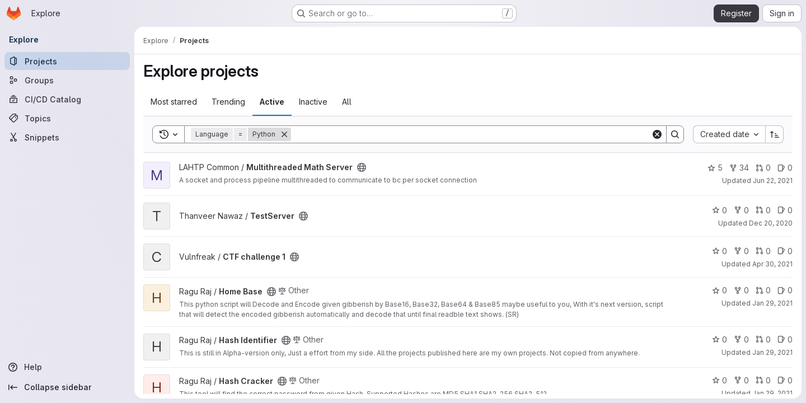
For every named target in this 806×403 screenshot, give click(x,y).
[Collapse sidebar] (67, 387)
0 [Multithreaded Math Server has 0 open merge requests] (763, 167)
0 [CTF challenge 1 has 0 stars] (719, 251)
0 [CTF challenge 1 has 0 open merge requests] (763, 251)
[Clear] (657, 134)
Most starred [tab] (174, 101)
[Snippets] (67, 137)
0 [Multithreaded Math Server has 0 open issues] (785, 167)
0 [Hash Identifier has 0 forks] (741, 339)
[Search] (471, 134)
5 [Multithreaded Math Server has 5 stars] (715, 167)
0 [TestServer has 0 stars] (719, 210)
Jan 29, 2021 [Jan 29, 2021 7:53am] (772, 303)
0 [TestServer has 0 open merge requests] (763, 210)
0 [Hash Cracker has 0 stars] (719, 380)
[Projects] (67, 61)
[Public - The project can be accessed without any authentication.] (361, 167)
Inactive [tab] (313, 101)
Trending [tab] (228, 101)
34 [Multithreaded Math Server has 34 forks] (739, 167)
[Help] (67, 367)
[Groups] (67, 80)
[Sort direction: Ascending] (775, 134)
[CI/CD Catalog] (67, 99)
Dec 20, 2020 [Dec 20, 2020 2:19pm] (771, 223)
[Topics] (67, 118)
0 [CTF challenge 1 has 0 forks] (741, 251)
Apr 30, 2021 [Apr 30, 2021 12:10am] (772, 264)
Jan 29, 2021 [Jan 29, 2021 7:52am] (772, 352)
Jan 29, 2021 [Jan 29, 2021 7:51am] (772, 393)
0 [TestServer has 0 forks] (741, 210)
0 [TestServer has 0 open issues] (785, 210)
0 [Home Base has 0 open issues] (785, 290)
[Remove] (284, 134)
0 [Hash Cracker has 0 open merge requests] (763, 380)
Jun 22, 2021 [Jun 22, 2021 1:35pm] (773, 180)
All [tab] (347, 101)
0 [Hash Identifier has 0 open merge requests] (763, 339)
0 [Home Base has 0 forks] (741, 290)
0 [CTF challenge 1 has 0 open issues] (785, 251)
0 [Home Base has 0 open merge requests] (763, 290)
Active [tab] (272, 101)
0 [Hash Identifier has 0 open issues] (785, 339)
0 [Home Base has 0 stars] (719, 290)
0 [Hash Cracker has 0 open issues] (785, 380)
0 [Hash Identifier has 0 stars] (719, 339)
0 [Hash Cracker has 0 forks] (741, 380)
